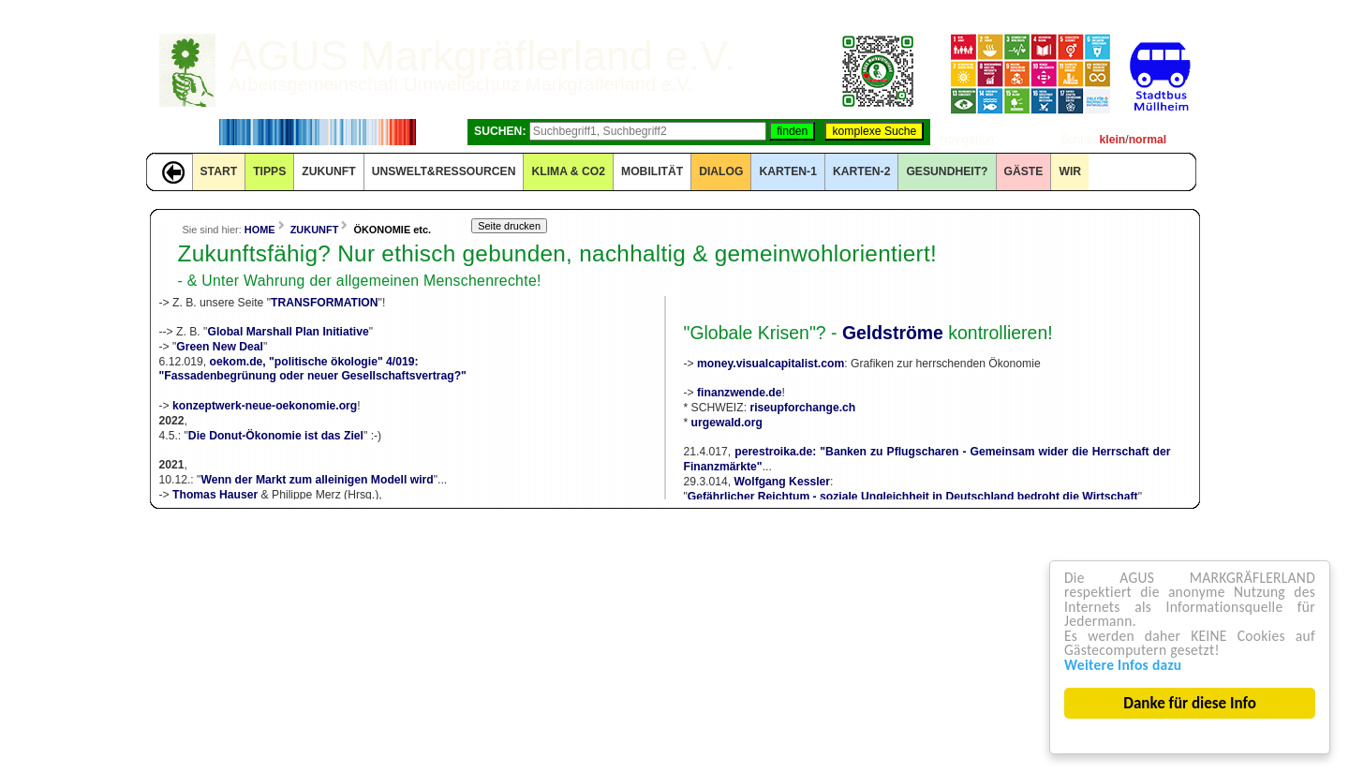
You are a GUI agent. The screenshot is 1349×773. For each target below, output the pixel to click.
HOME (260, 229)
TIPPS (269, 171)
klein (1113, 139)
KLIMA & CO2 (568, 171)
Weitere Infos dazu (1128, 664)
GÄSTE (1024, 171)
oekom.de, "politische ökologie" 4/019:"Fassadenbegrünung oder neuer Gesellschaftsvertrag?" (313, 369)
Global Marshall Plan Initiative (287, 331)
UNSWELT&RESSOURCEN (444, 171)
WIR (1070, 171)
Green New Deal (219, 346)
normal (1148, 139)
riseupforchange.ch (802, 407)
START (219, 171)
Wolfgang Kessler (782, 481)
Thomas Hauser (215, 494)
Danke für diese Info (1190, 703)
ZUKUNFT (328, 171)
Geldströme (892, 332)
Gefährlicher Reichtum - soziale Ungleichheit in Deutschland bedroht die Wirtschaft (913, 496)
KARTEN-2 (861, 171)
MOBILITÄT (652, 171)
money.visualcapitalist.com (770, 363)
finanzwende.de (739, 392)
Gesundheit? (946, 171)
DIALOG (721, 171)
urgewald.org (727, 422)
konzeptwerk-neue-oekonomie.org (264, 405)
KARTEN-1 (787, 171)
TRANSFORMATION (324, 302)
